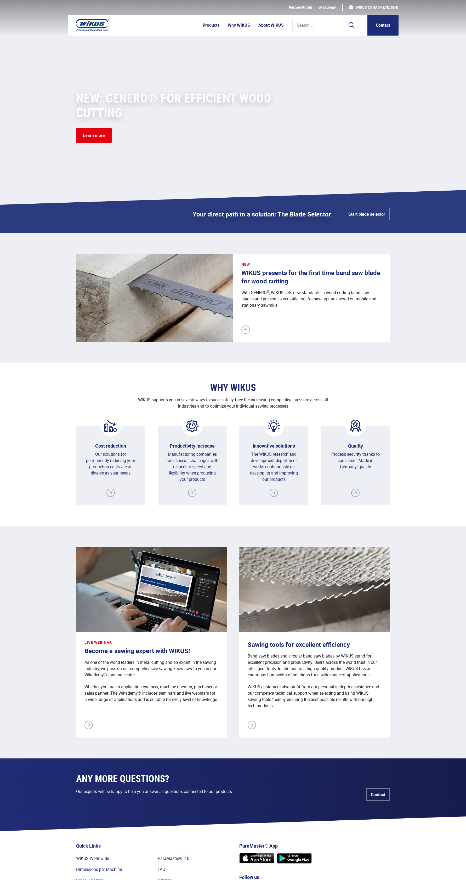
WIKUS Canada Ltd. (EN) (377, 7)
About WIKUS (271, 25)
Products (211, 25)
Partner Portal (300, 7)
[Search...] (325, 25)
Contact (383, 25)
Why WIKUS (239, 25)
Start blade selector (366, 214)
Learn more (94, 135)
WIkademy (327, 7)
